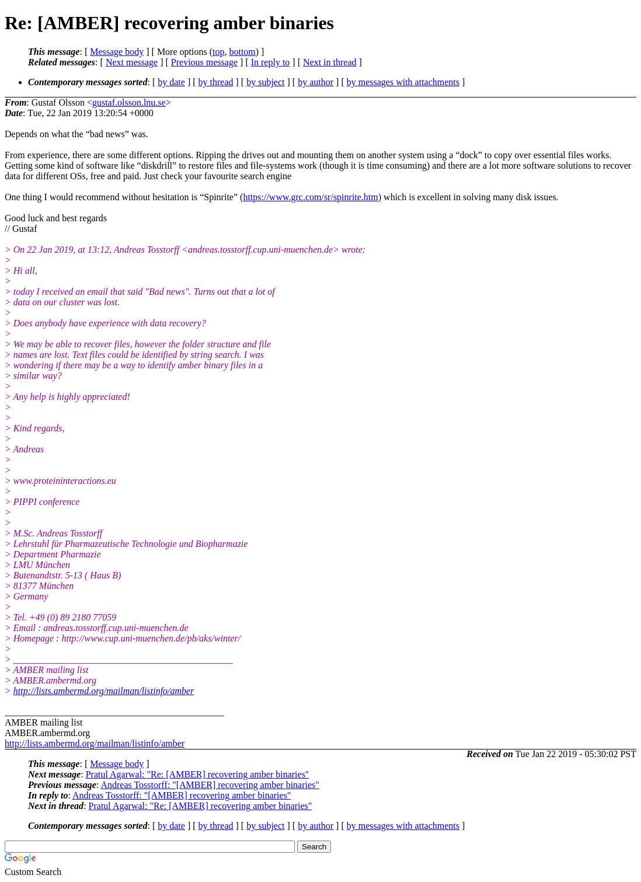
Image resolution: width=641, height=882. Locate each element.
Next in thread (330, 62)
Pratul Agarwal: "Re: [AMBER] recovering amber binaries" (197, 774)
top (218, 52)
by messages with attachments (403, 82)
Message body (117, 52)
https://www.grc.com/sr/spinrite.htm (310, 197)
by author (315, 82)
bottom (242, 52)
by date (171, 82)
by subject (265, 82)
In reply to (270, 62)
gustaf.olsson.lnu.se (129, 102)
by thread (216, 82)
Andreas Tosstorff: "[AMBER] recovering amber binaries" (209, 785)
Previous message (204, 62)
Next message (132, 62)
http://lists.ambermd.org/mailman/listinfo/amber (103, 691)
